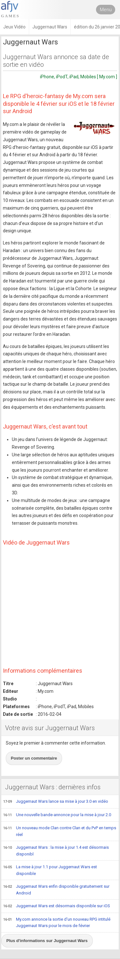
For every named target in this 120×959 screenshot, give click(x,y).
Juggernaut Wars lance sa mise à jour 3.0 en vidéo (55, 802)
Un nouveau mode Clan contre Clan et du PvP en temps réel (59, 831)
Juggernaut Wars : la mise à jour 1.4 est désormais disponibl (56, 850)
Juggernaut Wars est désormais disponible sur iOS (56, 906)
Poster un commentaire (34, 758)
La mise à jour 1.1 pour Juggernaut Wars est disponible (50, 870)
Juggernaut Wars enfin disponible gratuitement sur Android (56, 889)
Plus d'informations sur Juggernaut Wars (47, 940)
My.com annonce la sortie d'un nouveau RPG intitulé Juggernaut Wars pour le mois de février (56, 922)
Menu (106, 9)
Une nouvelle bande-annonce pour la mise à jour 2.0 (57, 815)
